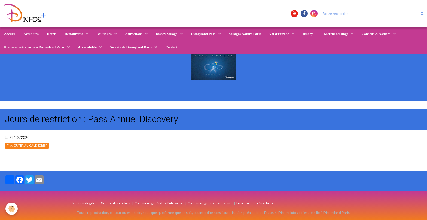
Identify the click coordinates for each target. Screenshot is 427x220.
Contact (171, 47)
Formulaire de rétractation (255, 203)
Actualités (31, 34)
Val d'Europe (279, 34)
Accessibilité (87, 47)
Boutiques (104, 34)
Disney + (309, 34)
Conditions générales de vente (210, 203)
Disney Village (167, 34)
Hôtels (51, 34)
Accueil (9, 34)
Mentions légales (84, 203)
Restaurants (74, 34)
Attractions (134, 34)
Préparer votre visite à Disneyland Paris (34, 47)
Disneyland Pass (203, 34)
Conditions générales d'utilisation (159, 203)
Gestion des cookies (115, 203)
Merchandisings (336, 34)
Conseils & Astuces (376, 34)
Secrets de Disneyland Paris (131, 47)
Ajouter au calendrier (27, 145)
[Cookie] (11, 209)
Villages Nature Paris (245, 34)
